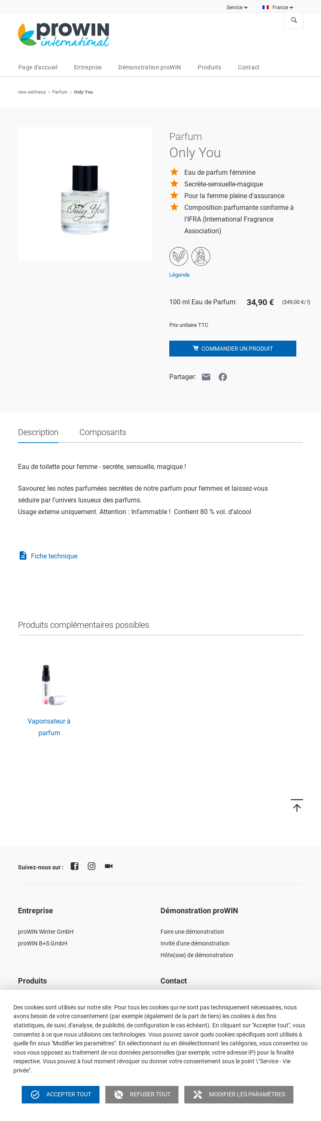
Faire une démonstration (192, 931)
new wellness (32, 92)
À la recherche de (294, 20)
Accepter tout (60, 1095)
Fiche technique (47, 556)
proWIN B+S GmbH (42, 943)
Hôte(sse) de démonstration (196, 955)
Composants (102, 432)
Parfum (60, 92)
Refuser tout (142, 1095)
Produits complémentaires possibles (83, 625)
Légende (179, 275)
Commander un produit (236, 348)
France (280, 7)
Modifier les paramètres (239, 1095)
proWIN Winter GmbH (46, 931)
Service (234, 7)
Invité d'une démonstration (194, 943)
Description (38, 432)
